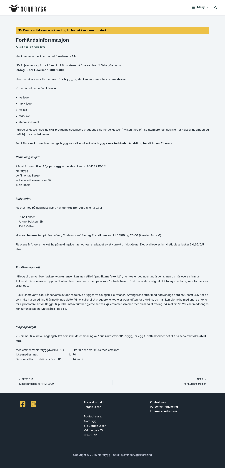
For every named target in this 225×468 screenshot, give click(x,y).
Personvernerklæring (163, 406)
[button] (206, 7)
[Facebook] (23, 404)
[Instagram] (34, 404)
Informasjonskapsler (163, 411)
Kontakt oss (157, 402)
